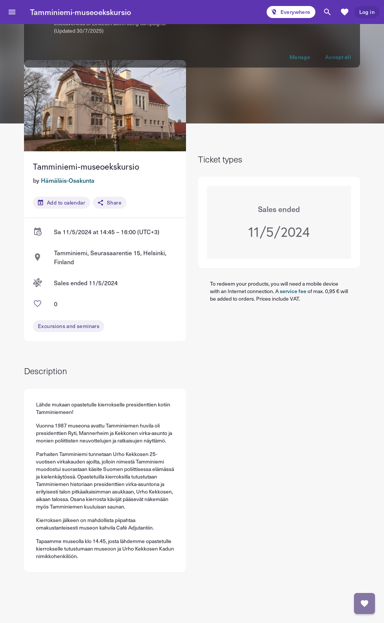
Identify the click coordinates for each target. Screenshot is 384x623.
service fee (293, 291)
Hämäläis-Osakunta (67, 180)
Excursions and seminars (68, 326)
